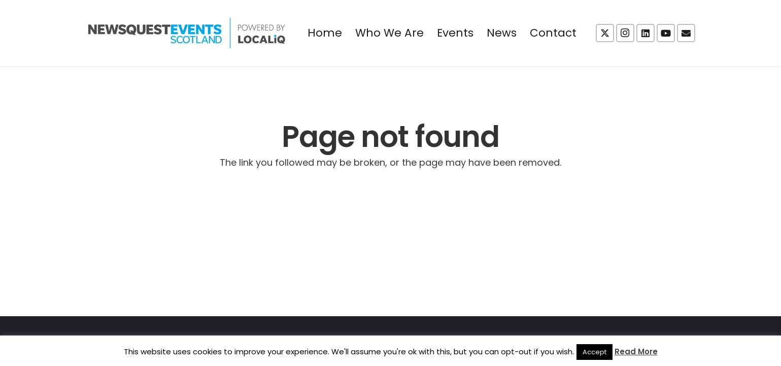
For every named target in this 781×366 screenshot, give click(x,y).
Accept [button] (594, 352)
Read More (636, 351)
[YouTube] (666, 33)
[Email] (686, 33)
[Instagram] (625, 33)
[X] (605, 33)
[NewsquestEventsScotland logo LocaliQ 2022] (186, 33)
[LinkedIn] (645, 33)
